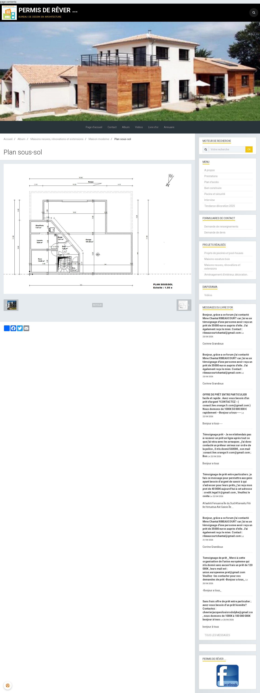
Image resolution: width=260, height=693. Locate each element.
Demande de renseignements (221, 226)
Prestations (211, 176)
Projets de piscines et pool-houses (223, 253)
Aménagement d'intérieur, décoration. (226, 274)
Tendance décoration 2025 (219, 206)
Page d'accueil (94, 127)
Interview (209, 200)
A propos (209, 170)
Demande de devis (215, 232)
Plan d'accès (211, 182)
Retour (97, 305)
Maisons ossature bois (217, 259)
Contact (112, 127)
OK (249, 149)
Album (126, 127)
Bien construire (213, 188)
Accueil (8, 139)
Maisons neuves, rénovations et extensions (56, 139)
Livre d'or (153, 127)
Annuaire (169, 127)
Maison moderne (98, 139)
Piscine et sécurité (214, 194)
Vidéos (139, 127)
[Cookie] (8, 685)
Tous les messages (217, 635)
